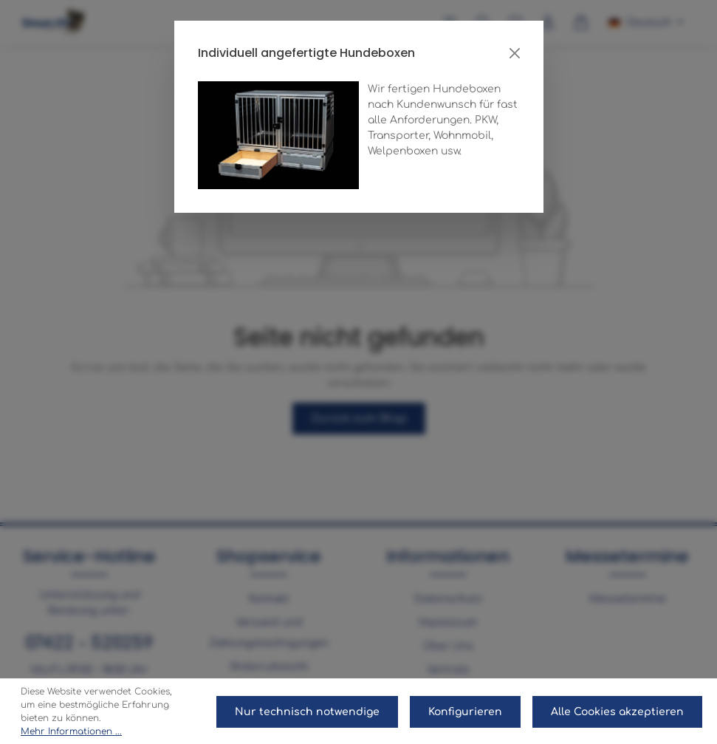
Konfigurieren (465, 711)
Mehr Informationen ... (71, 731)
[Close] (515, 53)
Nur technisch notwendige (307, 711)
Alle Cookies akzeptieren (617, 711)
